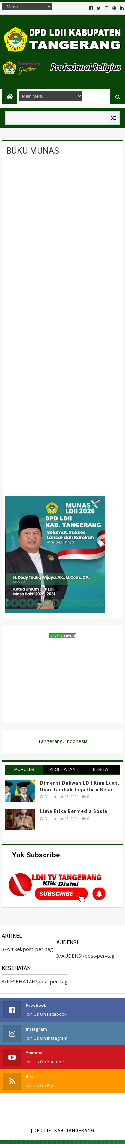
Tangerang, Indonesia (63, 741)
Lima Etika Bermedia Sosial (74, 811)
